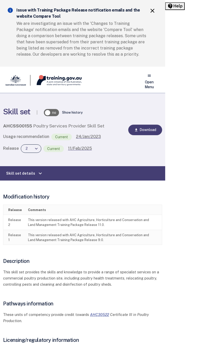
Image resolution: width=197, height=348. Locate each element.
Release (11, 148)
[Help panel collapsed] (175, 6)
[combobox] (31, 148)
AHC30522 (99, 314)
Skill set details (24, 173)
